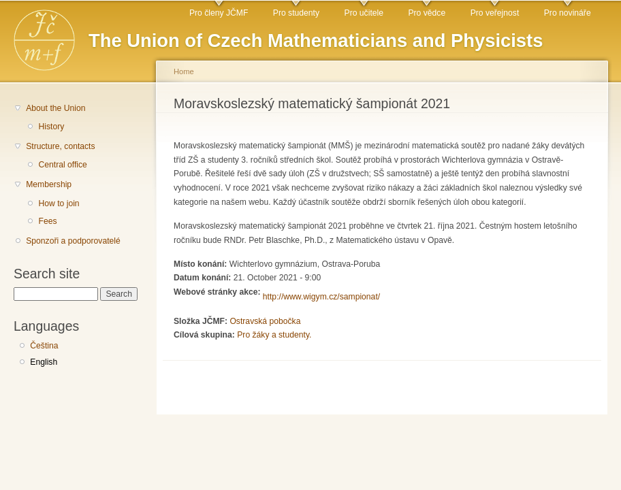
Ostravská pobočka (264, 321)
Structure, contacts (60, 146)
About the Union (55, 108)
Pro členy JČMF (218, 13)
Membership (48, 184)
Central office (62, 164)
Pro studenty (296, 13)
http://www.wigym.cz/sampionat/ (321, 296)
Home (184, 71)
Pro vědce (426, 13)
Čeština (44, 345)
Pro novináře (567, 13)
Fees (47, 221)
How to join (58, 203)
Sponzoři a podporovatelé (73, 241)
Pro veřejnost (495, 13)
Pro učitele (364, 13)
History (51, 126)
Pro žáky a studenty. (274, 335)
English (43, 362)
